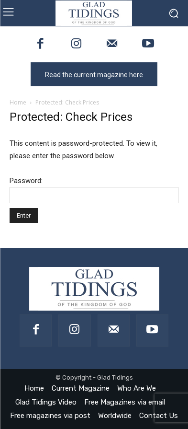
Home (18, 102)
